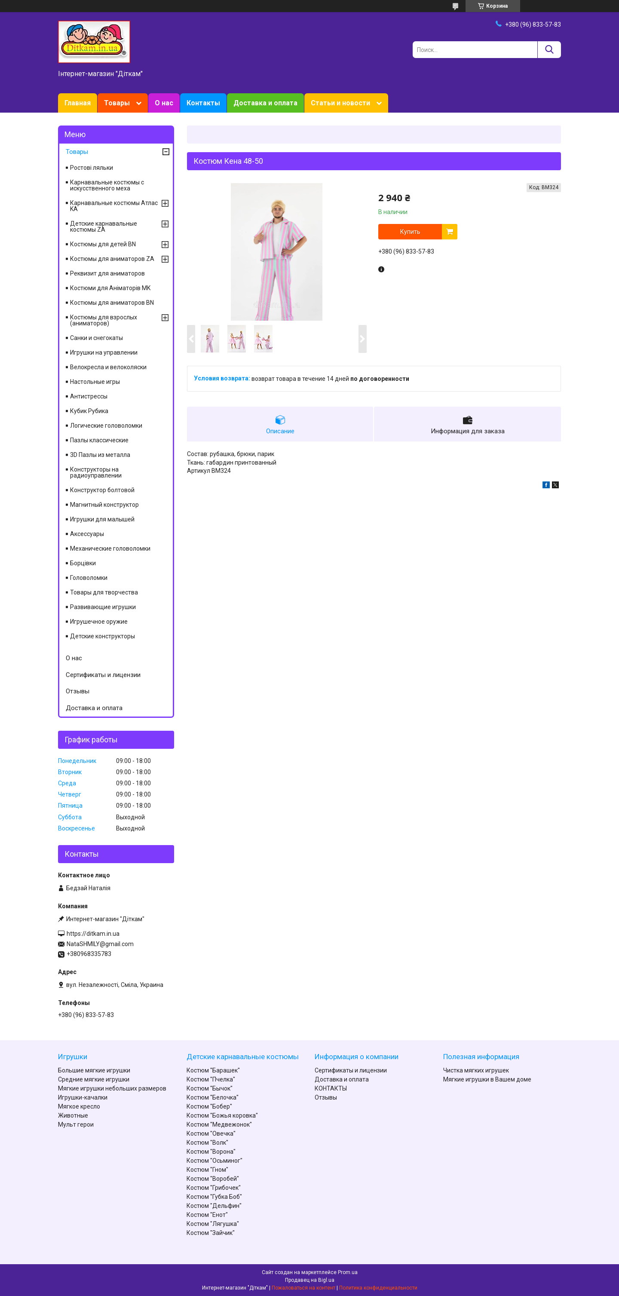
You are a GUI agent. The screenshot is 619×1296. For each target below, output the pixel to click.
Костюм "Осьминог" (214, 1160)
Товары (117, 103)
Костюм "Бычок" (210, 1088)
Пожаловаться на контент (303, 1288)
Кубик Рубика (89, 410)
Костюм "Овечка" (211, 1133)
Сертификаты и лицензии (103, 675)
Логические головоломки (106, 425)
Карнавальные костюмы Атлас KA (114, 205)
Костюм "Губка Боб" (214, 1196)
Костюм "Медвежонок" (219, 1124)
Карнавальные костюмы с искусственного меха (107, 185)
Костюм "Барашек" (213, 1070)
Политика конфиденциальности (378, 1288)
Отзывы (77, 691)
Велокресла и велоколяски (108, 367)
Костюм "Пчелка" (211, 1079)
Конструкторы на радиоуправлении (96, 472)
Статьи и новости (340, 103)
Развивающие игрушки (103, 607)
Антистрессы (88, 396)
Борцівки (83, 563)
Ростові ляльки (91, 167)
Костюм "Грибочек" (214, 1187)
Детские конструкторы (102, 636)
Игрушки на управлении (104, 352)
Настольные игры (95, 381)
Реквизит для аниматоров (107, 273)
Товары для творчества (104, 592)
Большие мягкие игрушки (94, 1070)
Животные (73, 1115)
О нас (164, 103)
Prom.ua (348, 1272)
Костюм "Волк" (207, 1142)
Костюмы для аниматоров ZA (112, 258)
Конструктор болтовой (102, 490)
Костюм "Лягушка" (213, 1223)
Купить (410, 231)
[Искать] (549, 49)
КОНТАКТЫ (331, 1088)
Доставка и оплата (265, 103)
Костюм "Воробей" (213, 1178)
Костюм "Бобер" (209, 1106)
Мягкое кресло (79, 1106)
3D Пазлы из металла (100, 454)
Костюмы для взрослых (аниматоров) (103, 320)
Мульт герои (76, 1124)
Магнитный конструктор (104, 504)
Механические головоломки (110, 548)
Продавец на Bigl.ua (309, 1280)
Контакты (203, 103)
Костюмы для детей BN (103, 244)
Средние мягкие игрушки (93, 1079)
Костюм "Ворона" (211, 1151)
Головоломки (88, 577)
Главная (77, 103)
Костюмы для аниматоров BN (112, 302)
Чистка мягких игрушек (476, 1070)
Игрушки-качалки (82, 1097)
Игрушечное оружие (99, 621)
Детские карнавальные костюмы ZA (103, 226)
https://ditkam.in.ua (93, 933)
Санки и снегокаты (96, 337)
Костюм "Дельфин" (214, 1205)
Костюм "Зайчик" (211, 1232)
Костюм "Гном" (207, 1169)
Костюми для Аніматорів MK (110, 288)
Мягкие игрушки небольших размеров (112, 1088)
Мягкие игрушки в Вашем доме (487, 1079)
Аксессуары (87, 533)
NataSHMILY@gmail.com (100, 944)
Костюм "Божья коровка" (222, 1115)
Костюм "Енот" (207, 1214)
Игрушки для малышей (102, 519)
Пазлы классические (99, 440)
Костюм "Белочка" (213, 1097)
